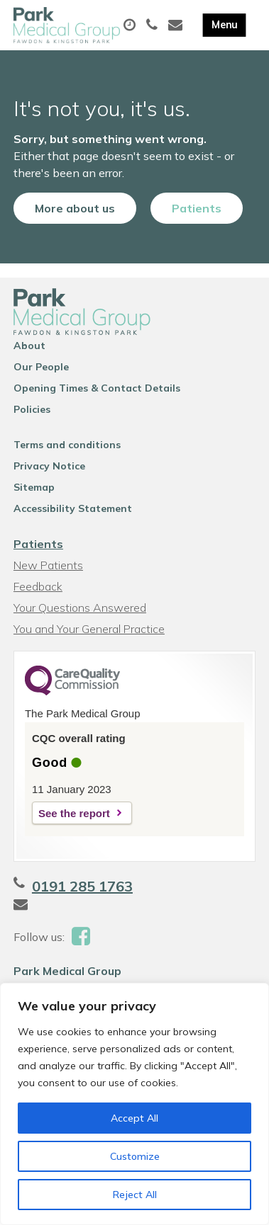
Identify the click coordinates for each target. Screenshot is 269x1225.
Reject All (135, 1194)
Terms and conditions (67, 444)
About (29, 345)
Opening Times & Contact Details (96, 388)
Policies (31, 409)
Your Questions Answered (79, 607)
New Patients (48, 565)
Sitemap (34, 487)
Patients (196, 208)
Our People (41, 366)
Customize (135, 1156)
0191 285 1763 (82, 886)
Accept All (134, 1118)
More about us (75, 208)
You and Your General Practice (89, 629)
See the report (74, 813)
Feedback (37, 586)
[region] (134, 1104)
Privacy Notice (49, 466)
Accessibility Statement (72, 508)
